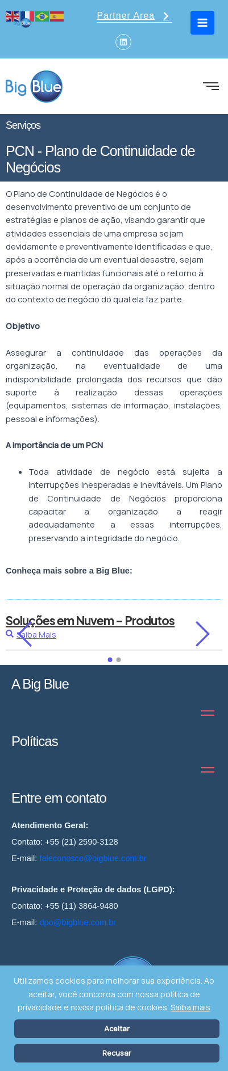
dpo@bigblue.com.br (77, 922)
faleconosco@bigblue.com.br (92, 858)
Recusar (116, 1053)
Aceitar (117, 1028)
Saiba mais (190, 1007)
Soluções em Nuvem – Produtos (90, 620)
